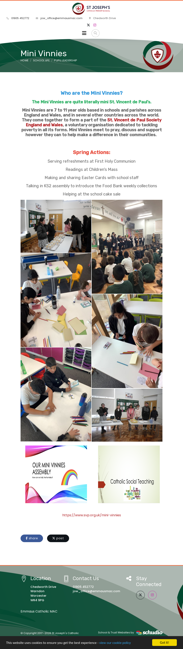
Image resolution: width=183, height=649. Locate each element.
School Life (41, 60)
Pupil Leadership (65, 60)
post (58, 538)
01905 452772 (18, 18)
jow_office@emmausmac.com (59, 18)
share (32, 538)
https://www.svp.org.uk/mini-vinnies (91, 515)
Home (24, 60)
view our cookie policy (115, 643)
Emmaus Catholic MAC (39, 611)
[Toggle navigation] (84, 33)
